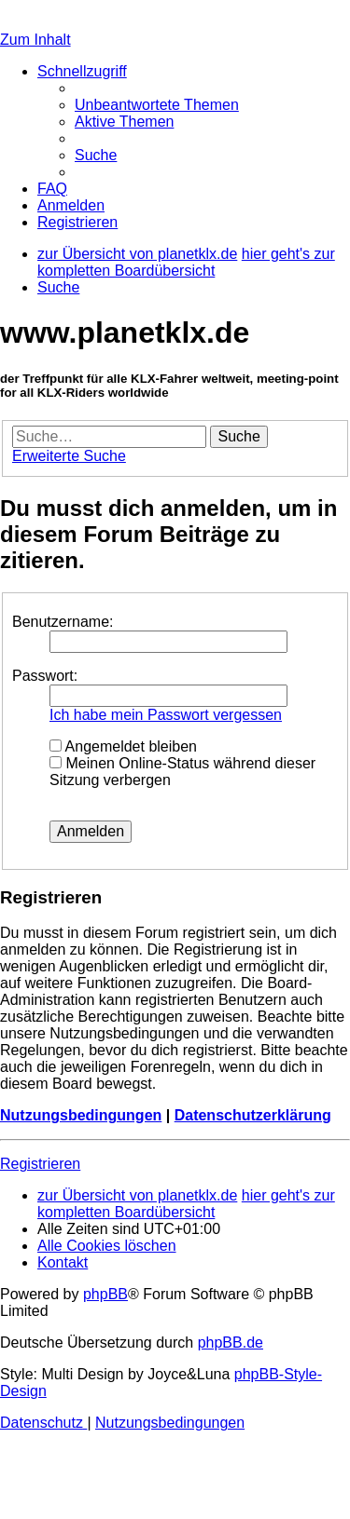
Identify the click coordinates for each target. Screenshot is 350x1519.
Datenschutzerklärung (253, 1115)
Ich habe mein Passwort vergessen (165, 715)
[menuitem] (157, 105)
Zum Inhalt (35, 39)
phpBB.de (230, 1342)
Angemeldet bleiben (123, 746)
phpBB (105, 1294)
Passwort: (44, 676)
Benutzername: (63, 622)
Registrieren (40, 1164)
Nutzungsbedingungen (80, 1115)
